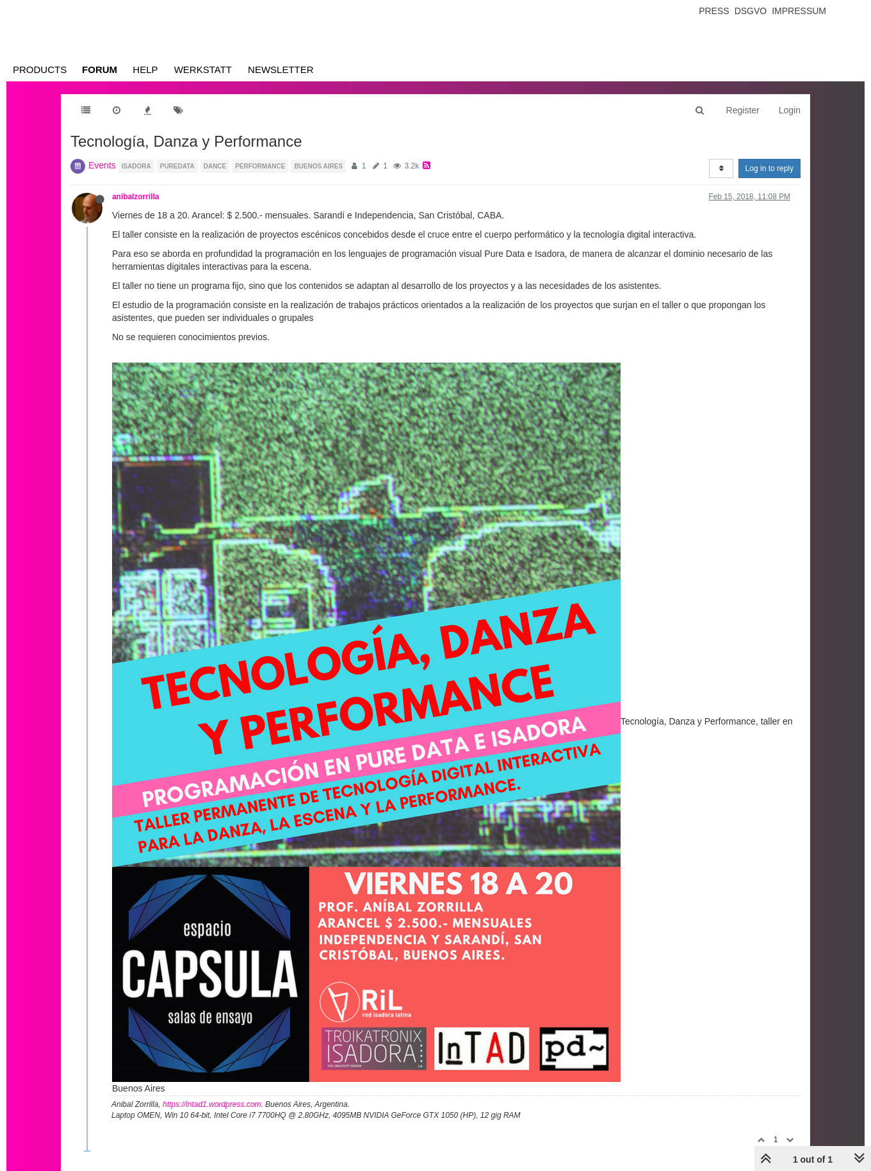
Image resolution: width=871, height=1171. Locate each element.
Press (714, 11)
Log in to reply (769, 168)
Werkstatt (203, 69)
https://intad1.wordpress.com (212, 1104)
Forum (99, 69)
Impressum (799, 11)
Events (102, 165)
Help (145, 69)
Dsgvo (751, 11)
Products (40, 69)
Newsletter (281, 69)
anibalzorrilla (135, 196)
